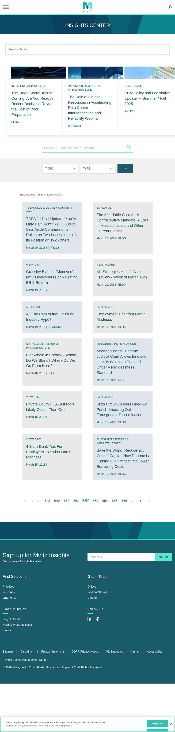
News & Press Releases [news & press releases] (18, 635)
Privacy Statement (52, 662)
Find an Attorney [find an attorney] (98, 602)
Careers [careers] (92, 608)
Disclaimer (27, 662)
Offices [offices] (92, 597)
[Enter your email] (130, 568)
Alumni (135, 662)
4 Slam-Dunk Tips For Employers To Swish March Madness (51, 457)
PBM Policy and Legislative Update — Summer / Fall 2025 (147, 98)
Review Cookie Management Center (25, 670)
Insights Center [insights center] (12, 629)
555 (114, 511)
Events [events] (7, 640)
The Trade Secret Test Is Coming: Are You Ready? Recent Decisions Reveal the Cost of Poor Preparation (32, 104)
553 (95, 511)
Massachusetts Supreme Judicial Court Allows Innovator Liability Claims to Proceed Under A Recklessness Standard (122, 367)
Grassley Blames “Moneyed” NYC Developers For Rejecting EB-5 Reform (52, 282)
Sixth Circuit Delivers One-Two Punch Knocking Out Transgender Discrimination (121, 415)
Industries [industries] (9, 602)
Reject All (157, 723)
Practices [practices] (8, 597)
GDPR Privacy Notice (85, 662)
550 (66, 511)
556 (124, 511)
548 (47, 511)
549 (57, 511)
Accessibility (154, 662)
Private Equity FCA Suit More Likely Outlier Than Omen (48, 415)
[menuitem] (12, 662)
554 (105, 511)
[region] (87, 724)
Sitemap (8, 662)
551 (76, 511)
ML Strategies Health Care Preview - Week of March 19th (121, 282)
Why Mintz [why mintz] (9, 608)
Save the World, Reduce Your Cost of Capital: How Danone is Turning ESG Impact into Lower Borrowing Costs (122, 466)
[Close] (170, 724)
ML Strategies (114, 662)
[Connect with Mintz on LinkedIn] (91, 632)
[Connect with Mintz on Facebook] (99, 632)
